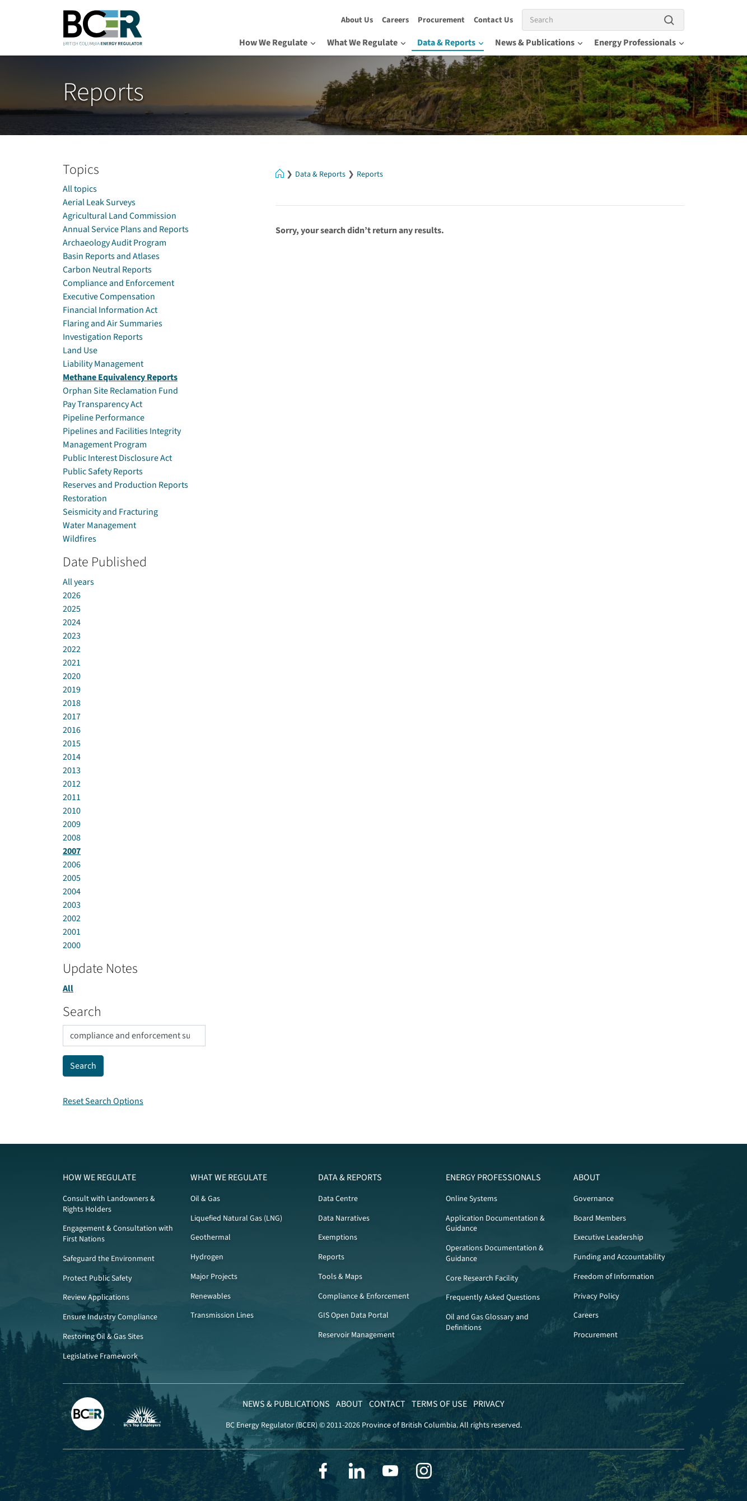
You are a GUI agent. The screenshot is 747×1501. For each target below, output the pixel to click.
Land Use (80, 350)
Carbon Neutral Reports (107, 270)
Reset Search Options (103, 1101)
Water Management (99, 525)
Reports (370, 174)
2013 (72, 770)
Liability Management (103, 364)
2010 (72, 811)
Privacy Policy (596, 1296)
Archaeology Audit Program (114, 243)
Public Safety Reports (103, 471)
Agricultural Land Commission (119, 216)
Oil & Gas (205, 1198)
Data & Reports (450, 42)
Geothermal (210, 1237)
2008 (72, 838)
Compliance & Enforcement (363, 1296)
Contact (387, 1404)
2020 (72, 676)
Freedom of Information (613, 1276)
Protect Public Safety (97, 1278)
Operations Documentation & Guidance (495, 1253)
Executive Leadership (608, 1237)
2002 (72, 918)
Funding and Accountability (619, 1257)
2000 (72, 945)
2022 (72, 649)
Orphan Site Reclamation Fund (120, 391)
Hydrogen (206, 1257)
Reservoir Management (356, 1335)
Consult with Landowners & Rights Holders (109, 1204)
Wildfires (79, 539)
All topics (80, 189)
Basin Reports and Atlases (111, 256)
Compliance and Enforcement (118, 283)
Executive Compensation (109, 296)
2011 (72, 797)
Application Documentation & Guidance (495, 1224)
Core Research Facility (482, 1278)
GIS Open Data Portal (353, 1315)
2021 (72, 663)
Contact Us (493, 20)
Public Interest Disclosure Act (117, 458)
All (68, 988)
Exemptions (337, 1237)
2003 (72, 905)
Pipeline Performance (103, 418)
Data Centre (338, 1198)
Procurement (441, 20)
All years (78, 582)
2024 (72, 622)
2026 (72, 595)
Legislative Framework (100, 1356)
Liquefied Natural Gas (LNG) (236, 1218)
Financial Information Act (110, 310)
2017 (72, 716)
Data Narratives (344, 1218)
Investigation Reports (103, 337)
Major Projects (213, 1276)
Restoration (85, 498)
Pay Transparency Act (102, 404)
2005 (72, 878)
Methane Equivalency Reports (120, 377)
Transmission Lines (222, 1315)
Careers (395, 20)
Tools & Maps (340, 1276)
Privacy (489, 1404)
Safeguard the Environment (109, 1258)
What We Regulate (366, 42)
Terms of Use (439, 1404)
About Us (357, 20)
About (586, 1177)
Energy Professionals (639, 42)
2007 (72, 851)
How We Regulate (277, 42)
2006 (72, 864)
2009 (72, 824)
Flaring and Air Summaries (112, 323)
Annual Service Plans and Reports (126, 229)
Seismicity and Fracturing (110, 512)
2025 (72, 609)
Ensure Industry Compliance (110, 1317)
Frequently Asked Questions (493, 1297)
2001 (72, 932)
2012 (72, 784)
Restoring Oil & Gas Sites (103, 1336)
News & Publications (539, 42)
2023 (72, 636)
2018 (72, 703)
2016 (72, 730)
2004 (72, 891)
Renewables (210, 1296)
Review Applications (96, 1297)
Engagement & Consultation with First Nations (118, 1234)
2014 (72, 757)
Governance (593, 1198)
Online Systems (471, 1198)
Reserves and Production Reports (125, 485)
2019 (72, 689)
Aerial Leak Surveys (99, 202)
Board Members (599, 1218)
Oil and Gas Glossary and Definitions (487, 1322)
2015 (72, 743)
